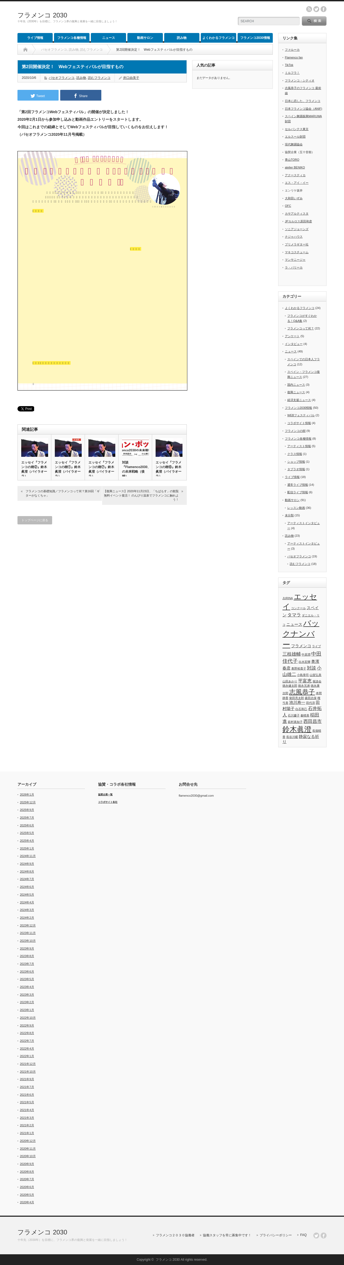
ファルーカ (292, 49)
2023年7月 (27, 963)
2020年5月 (27, 1194)
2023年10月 (28, 940)
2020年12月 (28, 1140)
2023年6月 (27, 971)
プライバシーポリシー (276, 1235)
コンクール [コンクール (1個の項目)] (298, 608)
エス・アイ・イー (297, 182)
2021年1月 (27, 1133)
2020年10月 (28, 1156)
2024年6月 (27, 886)
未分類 (289, 515)
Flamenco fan (294, 57)
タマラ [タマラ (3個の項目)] (294, 614)
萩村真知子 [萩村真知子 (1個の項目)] (295, 721)
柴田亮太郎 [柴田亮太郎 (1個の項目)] (296, 698)
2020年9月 (27, 1163)
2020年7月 (27, 1179)
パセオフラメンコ (61, 78)
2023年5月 (27, 979)
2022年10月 (28, 1017)
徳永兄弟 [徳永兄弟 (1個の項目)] (304, 685)
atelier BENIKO (295, 167)
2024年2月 (27, 917)
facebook (324, 9)
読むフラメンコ (99, 78)
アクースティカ (295, 175)
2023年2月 (27, 1002)
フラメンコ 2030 (42, 15)
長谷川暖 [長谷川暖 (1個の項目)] (292, 736)
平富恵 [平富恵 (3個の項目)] (305, 680)
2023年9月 (27, 948)
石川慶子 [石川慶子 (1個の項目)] (294, 715)
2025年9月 (27, 809)
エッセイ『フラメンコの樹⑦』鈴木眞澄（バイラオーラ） (101, 469)
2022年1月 (27, 1056)
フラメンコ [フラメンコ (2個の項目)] (301, 646)
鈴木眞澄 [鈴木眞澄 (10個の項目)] (296, 729)
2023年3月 (27, 994)
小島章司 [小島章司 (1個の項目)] (303, 674)
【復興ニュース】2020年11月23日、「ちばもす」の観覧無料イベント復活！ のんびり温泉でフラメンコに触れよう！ (141, 495)
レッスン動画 (296, 507)
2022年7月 (27, 1040)
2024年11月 (28, 856)
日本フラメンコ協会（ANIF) (303, 108)
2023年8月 (27, 956)
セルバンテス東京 (297, 129)
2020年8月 (27, 1171)
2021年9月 (27, 1079)
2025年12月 (28, 802)
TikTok (289, 65)
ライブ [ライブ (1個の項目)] (316, 646)
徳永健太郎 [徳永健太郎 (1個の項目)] (289, 685)
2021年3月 (27, 1117)
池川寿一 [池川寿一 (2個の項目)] (297, 702)
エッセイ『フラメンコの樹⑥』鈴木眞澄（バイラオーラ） (168, 469)
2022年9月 (27, 1025)
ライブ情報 (35, 38)
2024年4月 (27, 902)
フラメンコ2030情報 (255, 38)
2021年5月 (27, 1102)
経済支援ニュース (299, 400)
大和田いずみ (294, 198)
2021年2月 (27, 1125)
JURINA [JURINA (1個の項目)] (287, 598)
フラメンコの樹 (295, 430)
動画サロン (145, 38)
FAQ (303, 1235)
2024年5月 (27, 894)
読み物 (182, 38)
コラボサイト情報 (299, 423)
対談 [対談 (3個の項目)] (311, 668)
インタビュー (294, 343)
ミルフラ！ (292, 72)
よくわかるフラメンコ (218, 38)
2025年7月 (27, 817)
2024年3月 (27, 909)
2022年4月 (27, 1048)
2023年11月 (28, 933)
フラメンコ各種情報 (71, 38)
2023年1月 (27, 1010)
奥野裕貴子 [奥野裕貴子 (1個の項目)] (298, 668)
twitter (316, 9)
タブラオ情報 (296, 469)
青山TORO (292, 159)
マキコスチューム (297, 252)
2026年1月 (27, 794)
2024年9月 (27, 863)
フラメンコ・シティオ (299, 80)
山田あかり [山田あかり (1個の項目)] (289, 681)
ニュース (108, 38)
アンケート (292, 336)
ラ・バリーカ (294, 267)
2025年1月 (27, 848)
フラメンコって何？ (300, 328)
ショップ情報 (296, 461)
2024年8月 (27, 871)
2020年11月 (28, 1148)
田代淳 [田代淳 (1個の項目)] (310, 702)
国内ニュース (296, 384)
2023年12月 (28, 925)
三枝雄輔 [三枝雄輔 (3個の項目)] (291, 654)
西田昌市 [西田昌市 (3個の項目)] (312, 721)
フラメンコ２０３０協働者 (175, 1235)
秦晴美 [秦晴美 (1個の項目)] (304, 715)
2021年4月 (27, 1110)
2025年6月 (27, 825)
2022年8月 (27, 1033)
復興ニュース (296, 392)
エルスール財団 (295, 136)
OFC (288, 205)
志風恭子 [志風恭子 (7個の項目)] (302, 692)
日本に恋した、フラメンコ (302, 100)
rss (309, 9)
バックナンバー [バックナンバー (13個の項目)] (300, 634)
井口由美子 (131, 78)
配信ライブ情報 (297, 492)
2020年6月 (27, 1187)
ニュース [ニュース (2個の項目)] (294, 624)
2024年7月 (27, 879)
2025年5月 (27, 832)
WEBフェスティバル (301, 415)
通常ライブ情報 (297, 484)
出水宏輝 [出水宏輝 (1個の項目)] (304, 661)
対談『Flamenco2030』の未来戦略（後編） (135, 469)
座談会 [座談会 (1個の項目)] (317, 681)
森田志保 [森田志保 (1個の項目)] (311, 698)
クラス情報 (294, 453)
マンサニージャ (295, 259)
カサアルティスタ (297, 213)
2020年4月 (27, 1202)
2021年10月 (28, 1071)
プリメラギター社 (297, 244)
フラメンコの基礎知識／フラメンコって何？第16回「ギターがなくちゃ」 (63, 493)
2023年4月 (27, 986)
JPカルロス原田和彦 (298, 221)
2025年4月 (27, 840)
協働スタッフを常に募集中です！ (227, 1235)
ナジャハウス (294, 236)
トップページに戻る (35, 520)
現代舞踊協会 (294, 144)
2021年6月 (27, 1094)
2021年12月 (28, 1063)
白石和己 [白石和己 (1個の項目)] (301, 709)
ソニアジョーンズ (297, 229)
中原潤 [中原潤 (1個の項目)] (306, 654)
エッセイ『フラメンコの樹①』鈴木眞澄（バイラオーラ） (68, 469)
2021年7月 (27, 1087)
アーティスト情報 (299, 446)
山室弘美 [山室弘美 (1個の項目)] (315, 674)
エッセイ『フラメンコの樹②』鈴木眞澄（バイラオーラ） (34, 469)
